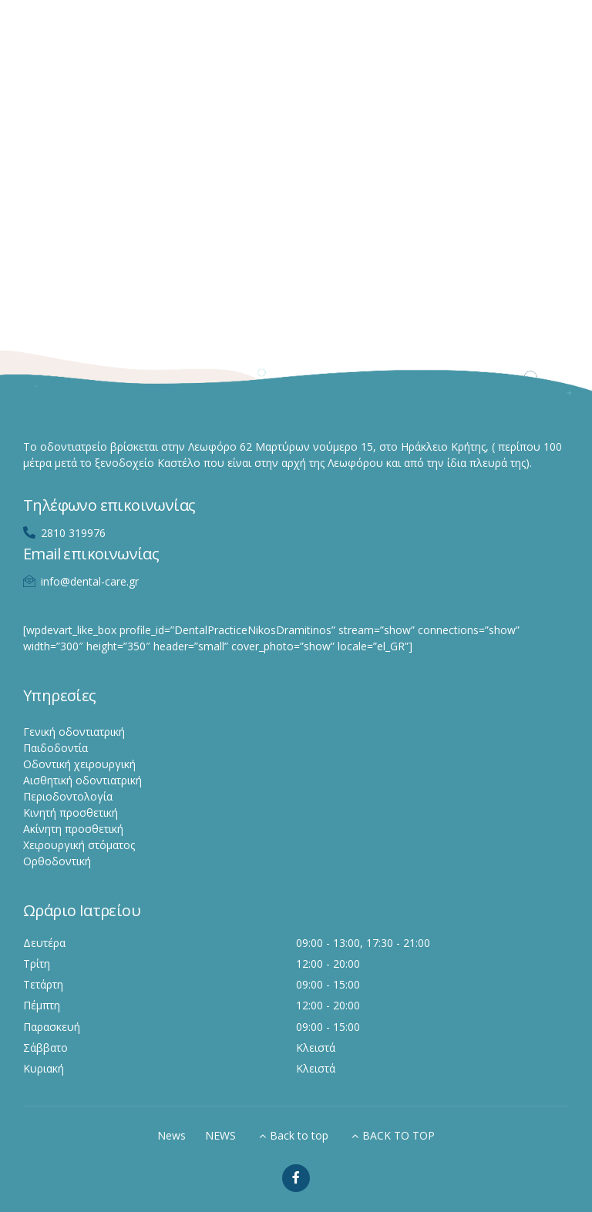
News (171, 1135)
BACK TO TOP (398, 1135)
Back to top (299, 1135)
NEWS (220, 1135)
